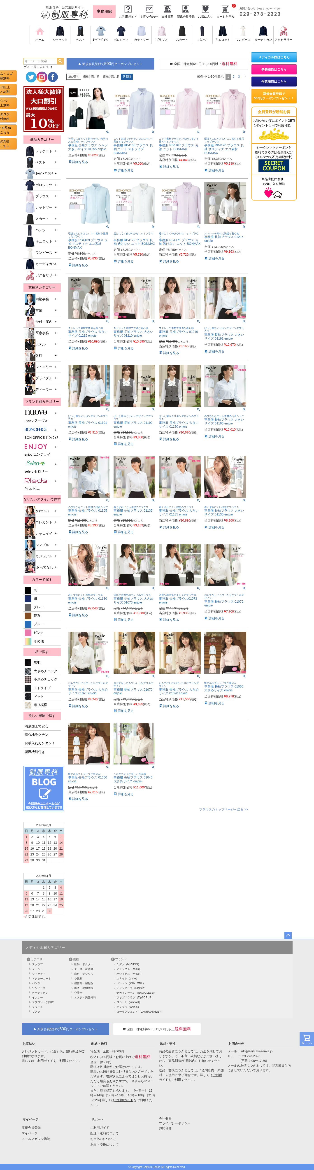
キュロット (38, 241)
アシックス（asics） (129, 969)
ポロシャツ (38, 185)
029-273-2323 (250, 1056)
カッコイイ (38, 533)
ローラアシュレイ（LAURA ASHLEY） (140, 1011)
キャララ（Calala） (128, 1007)
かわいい (37, 511)
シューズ (37, 1007)
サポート (97, 1119)
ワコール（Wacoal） (129, 1002)
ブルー (34, 624)
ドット (34, 696)
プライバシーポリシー (175, 1123)
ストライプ (38, 688)
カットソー (38, 207)
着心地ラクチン (36, 734)
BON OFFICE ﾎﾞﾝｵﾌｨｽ (41, 433)
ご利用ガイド (128, 16)
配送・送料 (99, 1043)
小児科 (78, 978)
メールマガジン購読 (36, 1139)
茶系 (32, 616)
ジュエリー (38, 367)
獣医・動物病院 (83, 988)
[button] (245, 76)
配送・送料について (104, 1133)
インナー (37, 997)
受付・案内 (38, 322)
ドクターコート (41, 978)
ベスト (35, 162)
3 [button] (239, 76)
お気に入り (205, 16)
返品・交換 (168, 1043)
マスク (36, 1011)
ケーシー (37, 969)
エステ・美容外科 (85, 997)
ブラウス (37, 196)
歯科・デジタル (83, 973)
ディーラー (38, 389)
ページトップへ (288, 935)
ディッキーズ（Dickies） (131, 988)
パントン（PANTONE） (131, 983)
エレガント (38, 522)
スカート (37, 219)
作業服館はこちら (274, 81)
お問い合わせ (149, 16)
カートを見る (225, 16)
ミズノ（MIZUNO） (128, 964)
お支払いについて (103, 1139)
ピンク (34, 632)
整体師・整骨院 (83, 983)
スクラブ (37, 964)
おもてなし (39, 567)
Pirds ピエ (36, 484)
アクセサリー (40, 275)
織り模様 (36, 705)
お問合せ (165, 1128)
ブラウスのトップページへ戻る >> (223, 809)
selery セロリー (36, 466)
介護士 (78, 992)
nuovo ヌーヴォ (36, 415)
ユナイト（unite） (127, 978)
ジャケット (38, 151)
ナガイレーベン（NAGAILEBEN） (137, 992)
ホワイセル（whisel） (129, 973)
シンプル (37, 545)
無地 (32, 662)
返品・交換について (104, 1144)
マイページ (30, 1119)
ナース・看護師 (83, 969)
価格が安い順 (91, 76)
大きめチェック (41, 671)
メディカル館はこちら (274, 57)
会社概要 (167, 16)
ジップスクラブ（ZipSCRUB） (135, 997)
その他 (34, 641)
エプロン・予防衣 (43, 1002)
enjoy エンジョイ (37, 449)
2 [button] (234, 76)
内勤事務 (37, 299)
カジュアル (38, 556)
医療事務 (37, 333)
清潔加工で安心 (36, 726)
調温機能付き (35, 752)
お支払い (29, 1043)
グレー (34, 607)
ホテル (35, 344)
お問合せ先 (236, 1043)
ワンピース (38, 252)
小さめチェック (41, 679)
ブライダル (38, 378)
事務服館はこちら (274, 69)
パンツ (35, 230)
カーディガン (40, 264)
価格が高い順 (111, 76)
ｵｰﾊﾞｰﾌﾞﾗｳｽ (39, 173)
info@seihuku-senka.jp (257, 1051)
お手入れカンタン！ (40, 743)
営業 (33, 310)
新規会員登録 (186, 16)
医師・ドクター (83, 964)
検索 (60, 61)
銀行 (33, 355)
